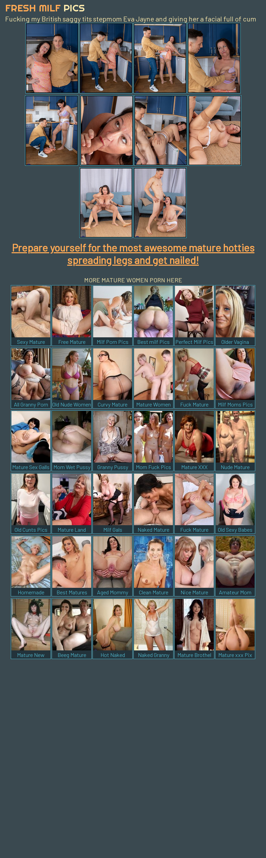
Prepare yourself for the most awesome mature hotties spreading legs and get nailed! (133, 253)
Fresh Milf (45, 8)
